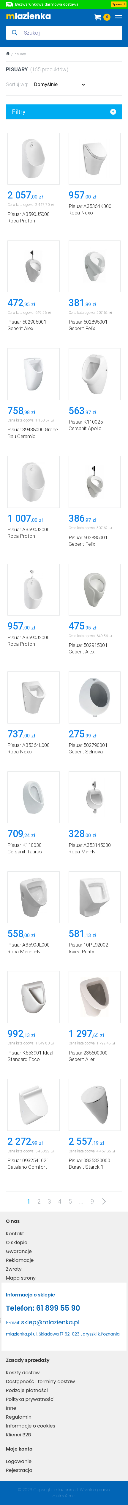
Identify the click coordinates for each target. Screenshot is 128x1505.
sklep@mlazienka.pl (50, 1322)
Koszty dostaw (23, 1372)
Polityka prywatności (30, 1399)
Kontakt (15, 1233)
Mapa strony (21, 1278)
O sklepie (16, 1242)
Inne (11, 1408)
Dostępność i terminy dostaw (40, 1381)
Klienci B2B (18, 1434)
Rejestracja (19, 1470)
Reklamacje (20, 1260)
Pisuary (20, 54)
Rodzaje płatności (27, 1390)
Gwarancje (19, 1251)
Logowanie (18, 1461)
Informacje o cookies (30, 1425)
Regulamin (18, 1417)
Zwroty (14, 1269)
